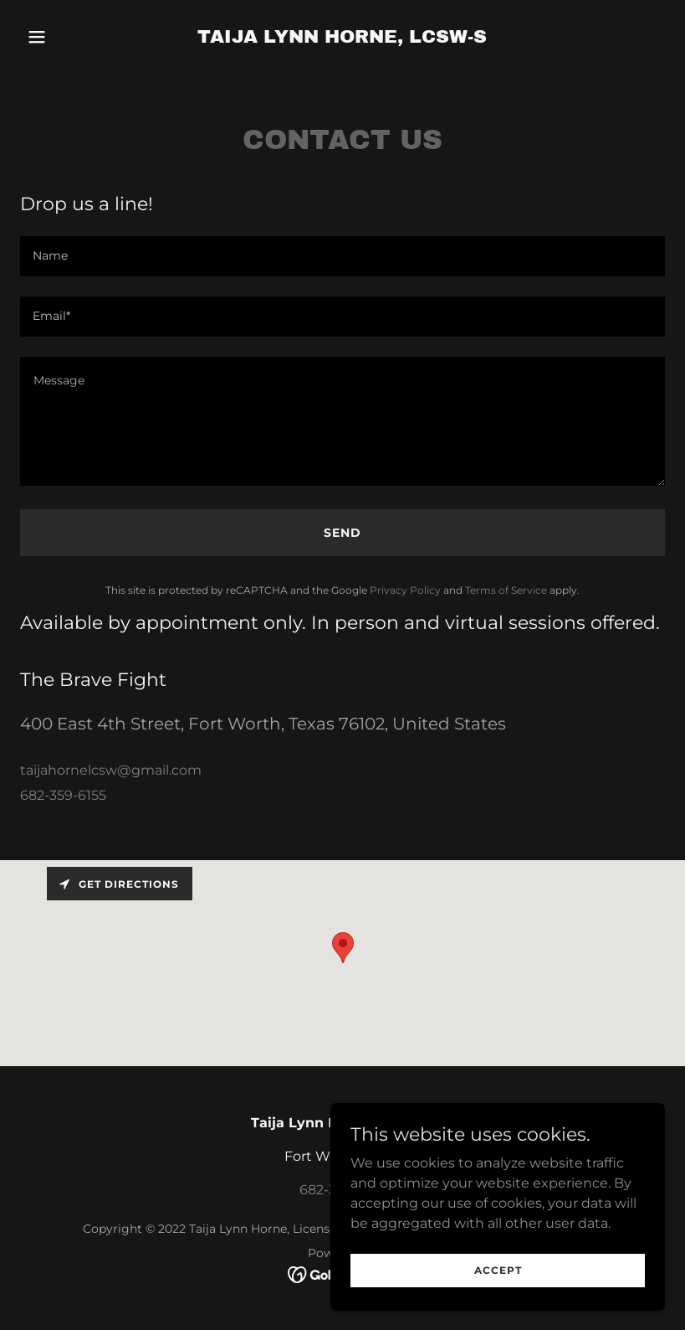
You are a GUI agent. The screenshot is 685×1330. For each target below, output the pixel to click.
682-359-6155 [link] (63, 795)
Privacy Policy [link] (405, 590)
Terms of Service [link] (506, 590)
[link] (342, 38)
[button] (68, 37)
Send (342, 532)
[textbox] (342, 256)
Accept (498, 1270)
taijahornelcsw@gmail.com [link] (111, 770)
